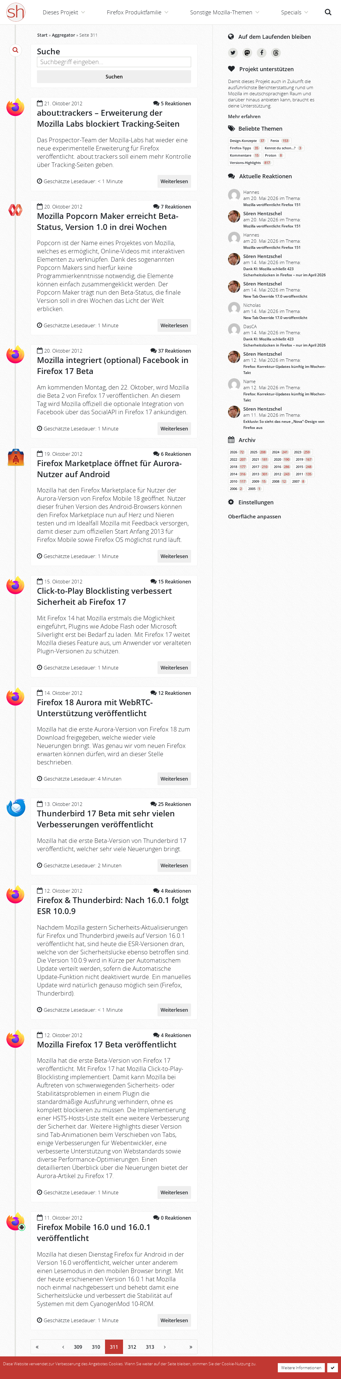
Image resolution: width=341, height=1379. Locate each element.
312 (132, 1347)
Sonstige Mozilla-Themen (221, 12)
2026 (237, 452)
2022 (238, 459)
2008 (279, 481)
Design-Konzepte (248, 141)
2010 (238, 481)
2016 (282, 467)
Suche (328, 12)
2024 (280, 452)
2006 (236, 489)
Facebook (262, 53)
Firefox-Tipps (245, 148)
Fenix (280, 141)
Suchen (114, 76)
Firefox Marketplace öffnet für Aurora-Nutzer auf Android (109, 469)
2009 (259, 481)
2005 (255, 489)
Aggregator (63, 35)
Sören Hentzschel (262, 213)
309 (78, 1347)
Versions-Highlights (250, 163)
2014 (238, 474)
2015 (304, 467)
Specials (291, 12)
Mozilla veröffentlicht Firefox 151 (272, 204)
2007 (299, 481)
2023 (302, 452)
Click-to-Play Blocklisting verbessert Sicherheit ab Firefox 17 (104, 596)
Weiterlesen (174, 181)
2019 (304, 459)
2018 (238, 467)
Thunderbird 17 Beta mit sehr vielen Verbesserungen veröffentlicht (106, 819)
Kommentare (245, 155)
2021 (260, 459)
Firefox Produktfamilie (134, 12)
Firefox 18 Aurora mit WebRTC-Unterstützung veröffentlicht (95, 708)
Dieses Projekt (60, 12)
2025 (258, 452)
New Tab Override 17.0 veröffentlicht (275, 296)
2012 (282, 474)
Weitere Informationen (301, 1367)
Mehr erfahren (244, 116)
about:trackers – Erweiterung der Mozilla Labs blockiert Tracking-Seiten (108, 118)
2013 (260, 474)
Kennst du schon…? (284, 148)
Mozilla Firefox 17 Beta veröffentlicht (106, 1044)
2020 (282, 459)
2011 (304, 474)
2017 (260, 467)
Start (42, 35)
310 (96, 1347)
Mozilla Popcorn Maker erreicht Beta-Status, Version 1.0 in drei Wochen (107, 221)
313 (150, 1347)
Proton (274, 155)
